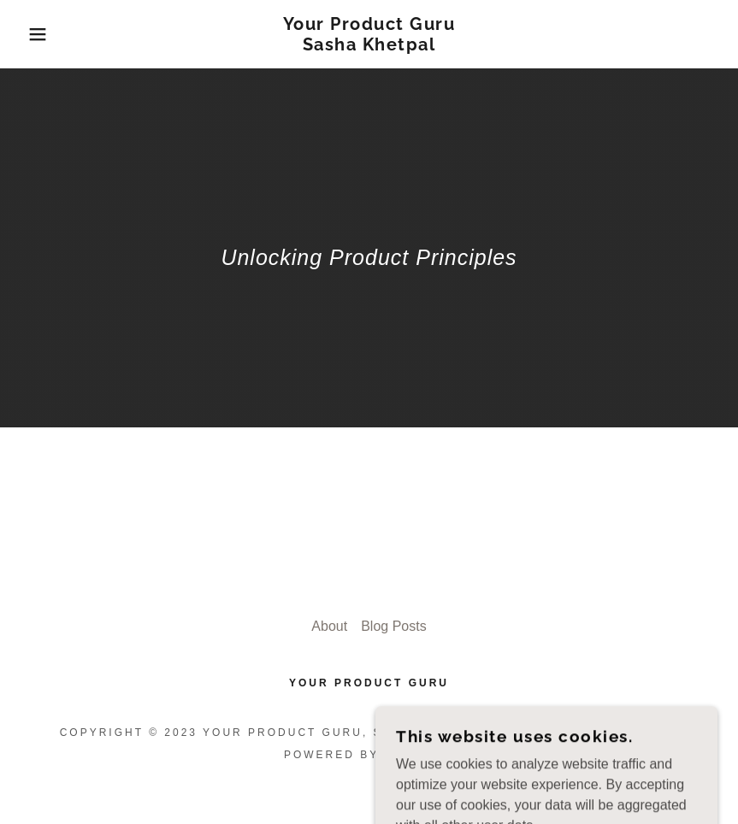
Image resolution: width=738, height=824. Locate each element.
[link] (368, 45)
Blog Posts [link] (393, 626)
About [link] (329, 626)
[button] (37, 34)
